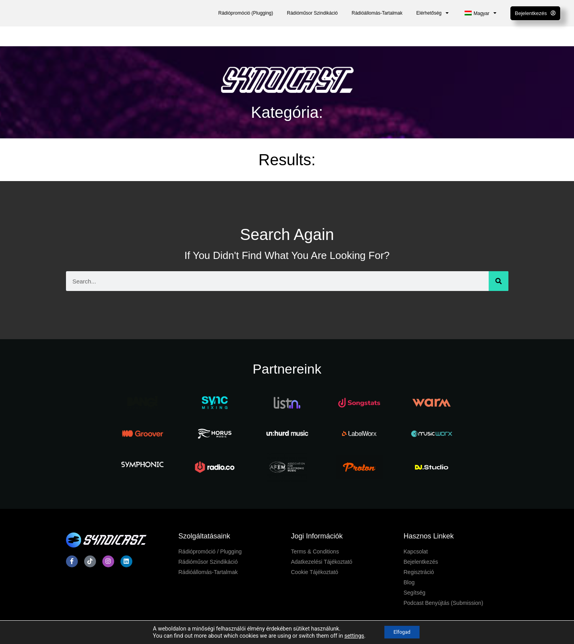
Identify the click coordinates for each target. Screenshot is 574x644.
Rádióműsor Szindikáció (312, 13)
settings (350, 635)
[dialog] (559, 628)
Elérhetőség (432, 13)
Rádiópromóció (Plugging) (245, 13)
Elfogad (402, 632)
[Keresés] (498, 281)
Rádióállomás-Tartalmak (377, 13)
